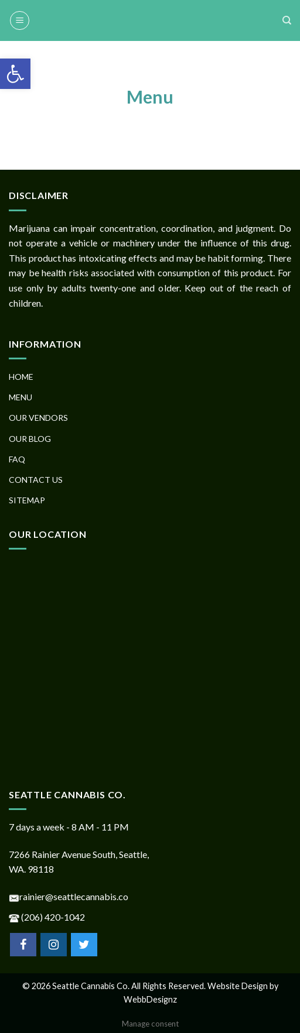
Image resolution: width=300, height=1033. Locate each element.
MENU (20, 397)
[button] (15, 74)
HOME (21, 377)
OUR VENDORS (38, 418)
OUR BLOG (30, 439)
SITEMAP (27, 500)
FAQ (17, 459)
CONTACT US (36, 480)
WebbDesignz (150, 999)
